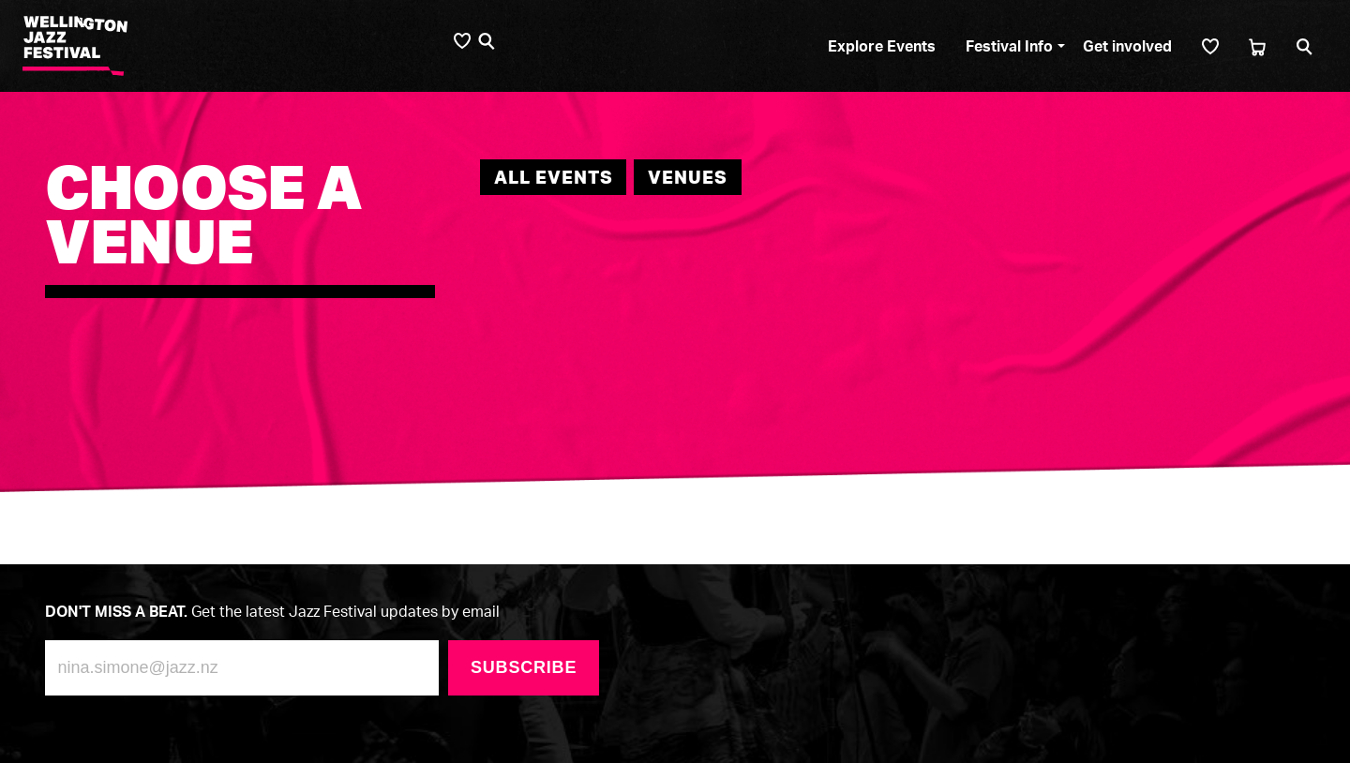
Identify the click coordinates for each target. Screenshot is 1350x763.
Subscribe (524, 667)
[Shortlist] (1210, 46)
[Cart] (1257, 46)
